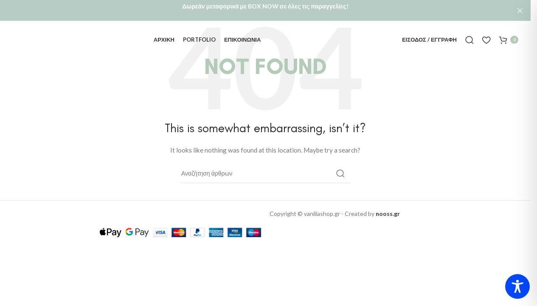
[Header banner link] (265, 10)
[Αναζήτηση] (469, 34)
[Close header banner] (520, 10)
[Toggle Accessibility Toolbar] (517, 286)
